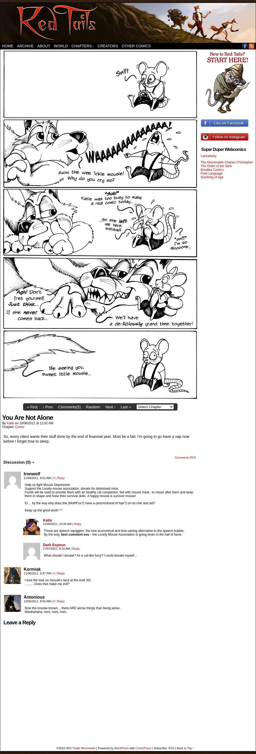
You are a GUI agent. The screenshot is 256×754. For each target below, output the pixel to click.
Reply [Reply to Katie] (77, 524)
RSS (251, 46)
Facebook (245, 46)
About (43, 46)
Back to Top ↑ (185, 748)
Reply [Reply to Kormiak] (61, 573)
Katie (10, 423)
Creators (108, 46)
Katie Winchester (84, 748)
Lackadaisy (209, 156)
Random (93, 407)
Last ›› (126, 407)
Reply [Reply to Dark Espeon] (76, 548)
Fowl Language (211, 173)
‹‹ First (32, 407)
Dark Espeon (54, 545)
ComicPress (143, 748)
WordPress (121, 748)
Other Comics (136, 46)
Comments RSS (185, 457)
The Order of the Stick (216, 166)
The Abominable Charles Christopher (227, 162)
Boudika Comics (212, 170)
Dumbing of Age (212, 177)
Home (7, 46)
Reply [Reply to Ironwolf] (61, 478)
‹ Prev (48, 407)
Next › (110, 407)
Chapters (83, 46)
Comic (19, 427)
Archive (25, 46)
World (61, 46)
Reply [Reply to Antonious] (61, 601)
